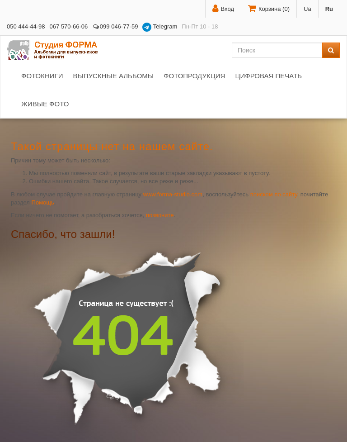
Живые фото (45, 104)
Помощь (43, 202)
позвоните (160, 215)
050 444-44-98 (26, 26)
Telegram (159, 27)
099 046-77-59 (115, 26)
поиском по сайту (273, 194)
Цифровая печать (268, 76)
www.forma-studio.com (172, 194)
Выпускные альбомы (113, 76)
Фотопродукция (194, 76)
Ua (307, 8)
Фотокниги (42, 76)
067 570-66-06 (69, 26)
